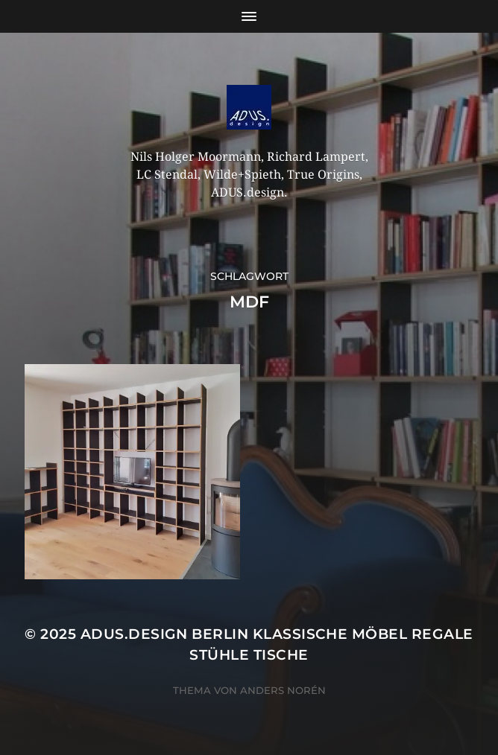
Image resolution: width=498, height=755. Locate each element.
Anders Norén (283, 690)
